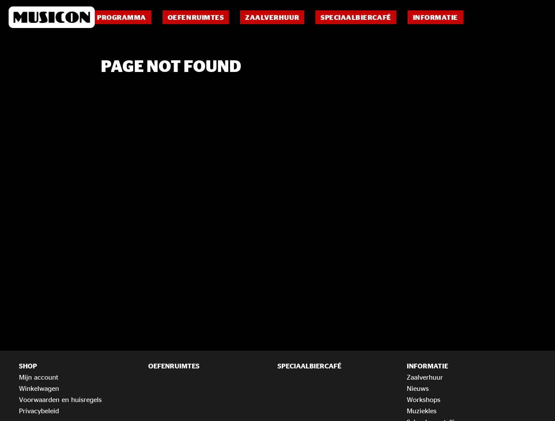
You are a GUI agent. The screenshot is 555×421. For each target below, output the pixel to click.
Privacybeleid (39, 411)
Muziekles (422, 411)
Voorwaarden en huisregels (60, 399)
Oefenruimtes (196, 17)
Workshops (423, 399)
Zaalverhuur (272, 17)
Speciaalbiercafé (356, 17)
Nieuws (418, 388)
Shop (28, 366)
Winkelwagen (39, 388)
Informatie (435, 17)
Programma (121, 17)
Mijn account (38, 377)
